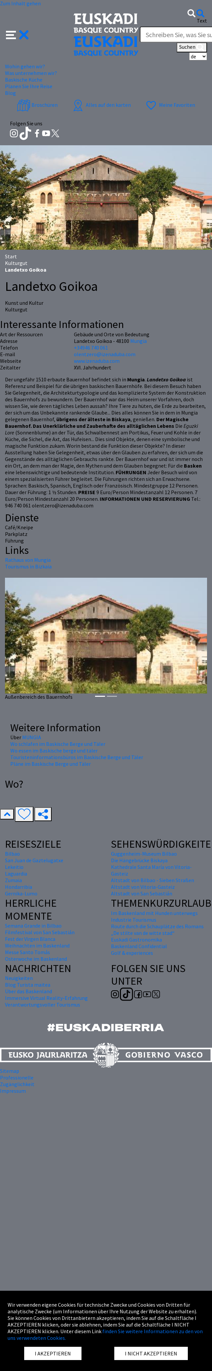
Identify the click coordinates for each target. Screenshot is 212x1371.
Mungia (138, 341)
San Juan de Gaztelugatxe (34, 860)
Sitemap (9, 1071)
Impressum (13, 1090)
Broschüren (37, 104)
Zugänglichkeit (17, 1084)
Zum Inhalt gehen (20, 3)
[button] (17, 34)
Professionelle (16, 1077)
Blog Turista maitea (27, 984)
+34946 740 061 (91, 347)
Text (202, 20)
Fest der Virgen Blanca (30, 939)
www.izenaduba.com (97, 361)
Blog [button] (10, 93)
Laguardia (16, 873)
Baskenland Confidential (139, 946)
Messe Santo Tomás (27, 952)
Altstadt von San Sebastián (141, 893)
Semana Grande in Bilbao (33, 925)
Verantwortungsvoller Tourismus (42, 1004)
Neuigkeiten (19, 978)
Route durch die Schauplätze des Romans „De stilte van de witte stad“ (157, 929)
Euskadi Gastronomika (136, 939)
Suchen (191, 47)
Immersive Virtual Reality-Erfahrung (46, 998)
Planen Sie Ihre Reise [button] (28, 86)
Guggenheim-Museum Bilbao (144, 853)
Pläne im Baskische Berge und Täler (50, 763)
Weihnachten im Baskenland (37, 945)
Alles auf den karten (101, 104)
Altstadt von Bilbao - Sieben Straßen (152, 880)
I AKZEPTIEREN (53, 1353)
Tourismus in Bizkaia (28, 566)
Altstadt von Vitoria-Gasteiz (143, 886)
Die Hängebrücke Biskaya (139, 860)
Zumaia (13, 880)
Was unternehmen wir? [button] (31, 73)
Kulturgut (16, 263)
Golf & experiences (132, 952)
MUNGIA (31, 737)
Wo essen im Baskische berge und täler (54, 750)
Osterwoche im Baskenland (36, 958)
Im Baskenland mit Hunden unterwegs (154, 913)
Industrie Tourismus (133, 919)
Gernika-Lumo (21, 893)
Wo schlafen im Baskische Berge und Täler (57, 744)
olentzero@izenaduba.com (104, 354)
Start (11, 256)
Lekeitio (14, 867)
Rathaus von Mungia (28, 559)
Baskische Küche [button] (23, 79)
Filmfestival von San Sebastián (40, 932)
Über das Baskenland (28, 991)
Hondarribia (18, 886)
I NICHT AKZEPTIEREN (151, 1353)
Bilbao (12, 853)
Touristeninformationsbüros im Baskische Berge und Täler (76, 757)
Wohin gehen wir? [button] (25, 66)
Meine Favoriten (169, 104)
